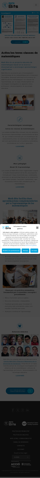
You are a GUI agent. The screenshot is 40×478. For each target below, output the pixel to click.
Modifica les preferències (11, 250)
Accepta (34, 250)
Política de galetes (31, 245)
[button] (37, 227)
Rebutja (25, 250)
